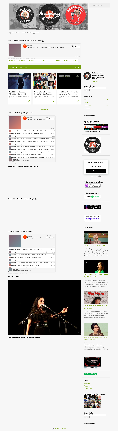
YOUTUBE (31, 60)
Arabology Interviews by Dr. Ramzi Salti (19, 273)
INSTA (44, 60)
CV (38, 60)
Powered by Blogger (59, 428)
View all (77, 67)
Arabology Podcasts (16, 163)
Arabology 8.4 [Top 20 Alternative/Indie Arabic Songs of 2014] (23, 58)
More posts (44, 109)
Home (86, 382)
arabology (10, 58)
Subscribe (96, 171)
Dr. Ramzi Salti (97, 73)
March (87, 102)
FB (50, 60)
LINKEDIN (57, 60)
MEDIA (74, 60)
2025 (85, 99)
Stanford (66, 60)
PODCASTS (12, 60)
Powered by (96, 176)
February (88, 105)
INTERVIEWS (22, 60)
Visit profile (95, 81)
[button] (29, 101)
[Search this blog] (101, 5)
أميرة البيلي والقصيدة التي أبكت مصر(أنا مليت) (95, 245)
